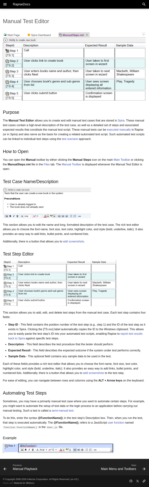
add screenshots (73, 241)
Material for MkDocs (24, 483)
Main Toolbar (122, 159)
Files (47, 164)
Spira (121, 120)
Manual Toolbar (71, 164)
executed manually (119, 129)
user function (116, 422)
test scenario (70, 138)
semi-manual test (62, 410)
